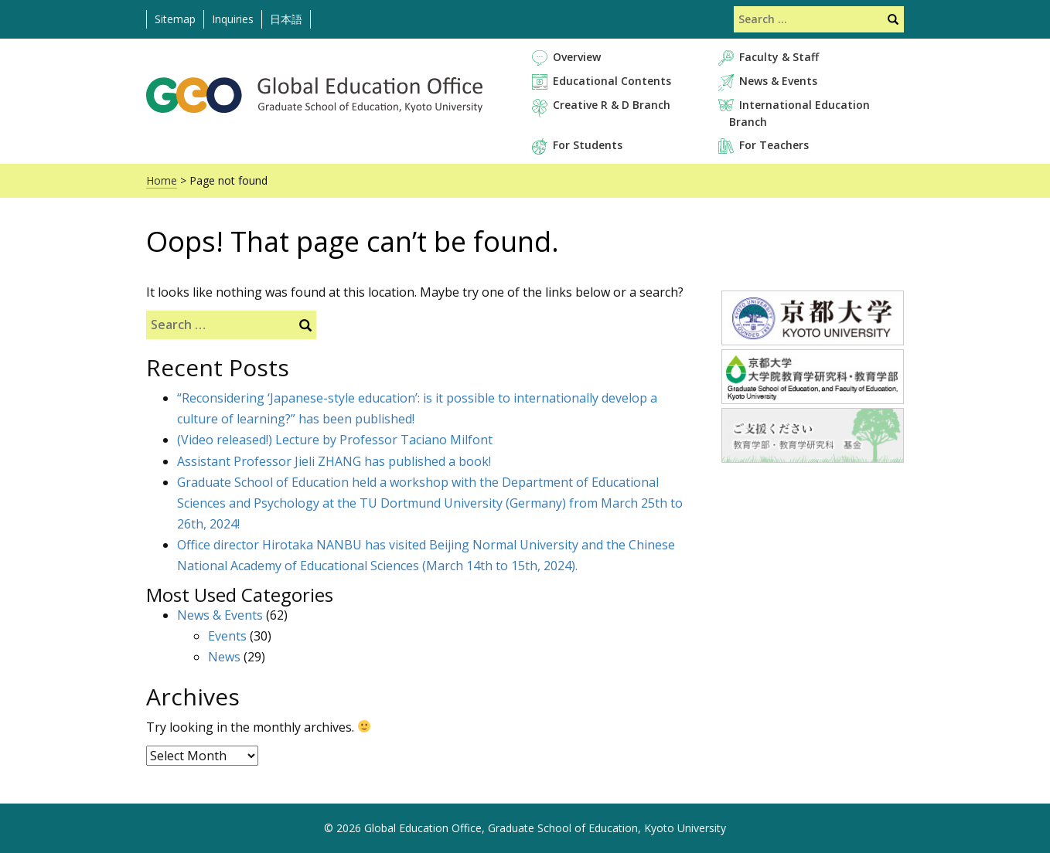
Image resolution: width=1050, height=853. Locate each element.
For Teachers (774, 145)
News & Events (778, 80)
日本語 (286, 19)
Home (161, 180)
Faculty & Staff (779, 56)
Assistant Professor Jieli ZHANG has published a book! (334, 461)
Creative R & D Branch (611, 104)
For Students (587, 145)
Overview (577, 56)
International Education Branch (799, 112)
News (224, 656)
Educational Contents (612, 80)
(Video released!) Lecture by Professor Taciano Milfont (335, 439)
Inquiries (233, 19)
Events (227, 635)
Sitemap (175, 19)
